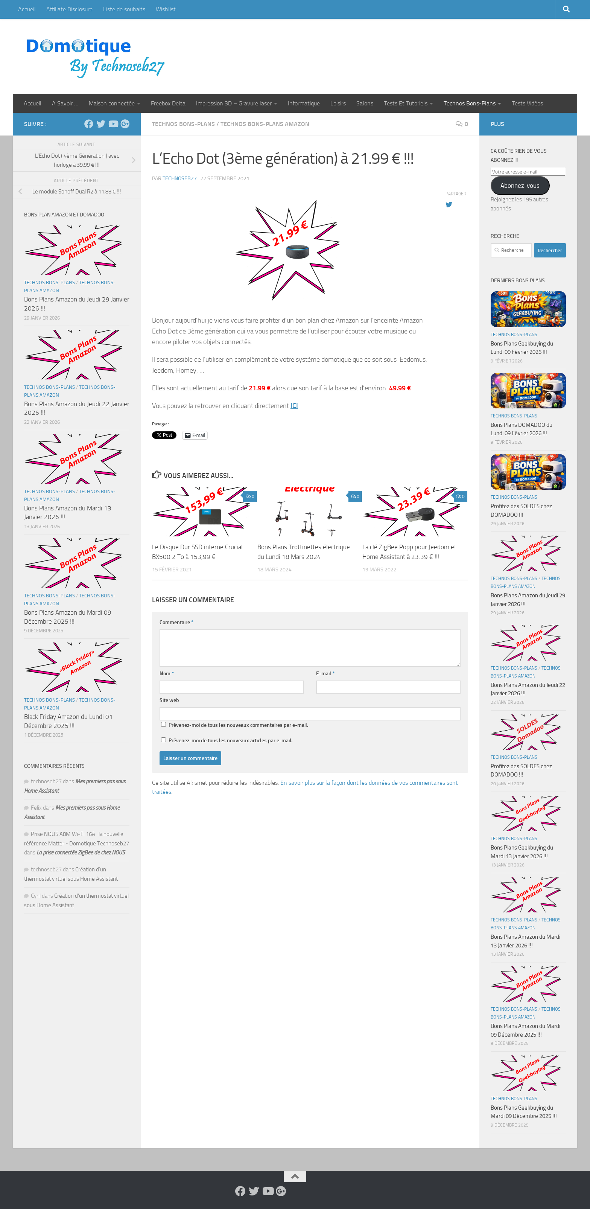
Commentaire (176, 622)
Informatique (304, 103)
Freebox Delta (168, 103)
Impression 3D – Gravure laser (234, 103)
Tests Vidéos (527, 103)
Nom (167, 673)
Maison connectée (112, 103)
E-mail (325, 673)
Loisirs (338, 103)
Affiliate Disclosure (69, 9)
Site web (169, 700)
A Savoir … (65, 103)
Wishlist (166, 9)
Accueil (27, 9)
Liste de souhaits (124, 9)
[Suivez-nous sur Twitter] (100, 123)
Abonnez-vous (520, 185)
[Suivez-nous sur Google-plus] (124, 123)
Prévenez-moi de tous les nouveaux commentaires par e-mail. (238, 725)
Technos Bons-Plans (470, 103)
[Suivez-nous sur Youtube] (112, 123)
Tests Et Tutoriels (405, 103)
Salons (364, 103)
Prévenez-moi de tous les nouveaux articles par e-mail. (230, 740)
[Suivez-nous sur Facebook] (88, 123)
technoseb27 (180, 178)
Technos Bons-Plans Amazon (264, 124)
